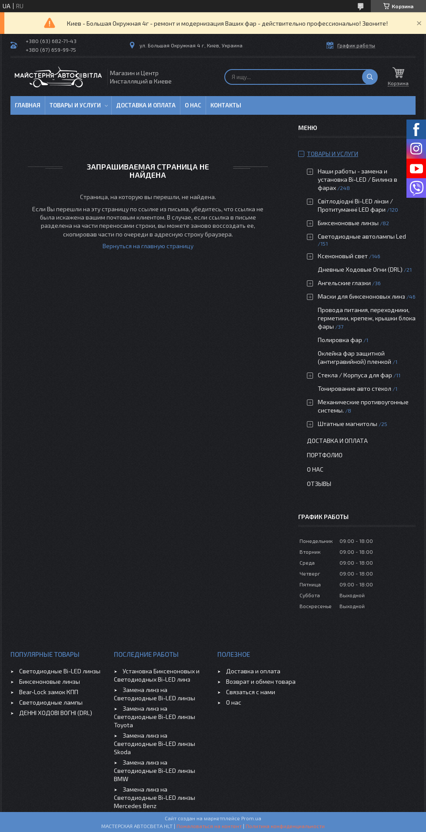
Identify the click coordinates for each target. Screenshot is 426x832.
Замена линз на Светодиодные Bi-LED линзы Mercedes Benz (154, 797)
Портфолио (325, 455)
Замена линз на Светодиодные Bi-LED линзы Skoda (154, 743)
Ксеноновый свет (343, 256)
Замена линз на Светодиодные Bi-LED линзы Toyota (154, 717)
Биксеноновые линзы (349, 222)
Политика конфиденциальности (285, 826)
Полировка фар (340, 339)
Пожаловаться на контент (209, 826)
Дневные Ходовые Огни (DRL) (360, 269)
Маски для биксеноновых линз (362, 296)
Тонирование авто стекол (354, 388)
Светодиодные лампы (51, 702)
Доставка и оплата (146, 105)
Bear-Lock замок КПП (48, 692)
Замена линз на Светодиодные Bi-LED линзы (154, 694)
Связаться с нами (250, 692)
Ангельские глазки (344, 282)
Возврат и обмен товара (261, 681)
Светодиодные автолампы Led (362, 236)
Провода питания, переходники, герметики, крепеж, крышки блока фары (367, 318)
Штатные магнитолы (347, 423)
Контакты (225, 105)
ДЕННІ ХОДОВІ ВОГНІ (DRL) (55, 712)
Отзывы (319, 483)
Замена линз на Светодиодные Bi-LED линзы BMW (154, 770)
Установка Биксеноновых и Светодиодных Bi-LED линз (157, 675)
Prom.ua (251, 818)
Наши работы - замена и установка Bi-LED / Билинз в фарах (357, 179)
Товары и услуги (75, 105)
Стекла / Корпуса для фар (355, 375)
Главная (27, 105)
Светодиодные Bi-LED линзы (59, 671)
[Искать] (370, 77)
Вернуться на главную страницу (148, 246)
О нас (193, 105)
